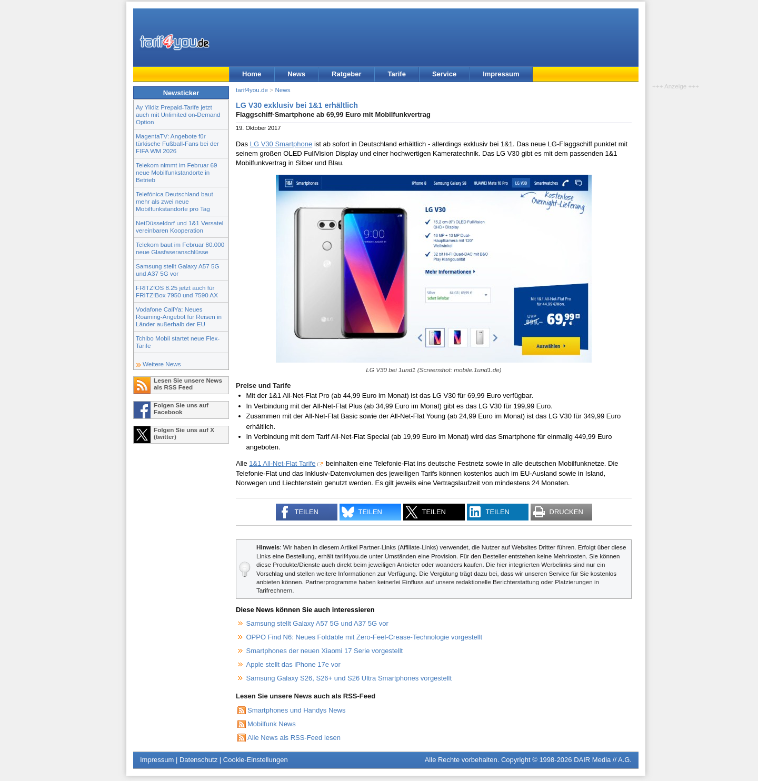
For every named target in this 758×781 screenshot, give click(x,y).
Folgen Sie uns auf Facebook (181, 408)
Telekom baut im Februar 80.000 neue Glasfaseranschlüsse (180, 248)
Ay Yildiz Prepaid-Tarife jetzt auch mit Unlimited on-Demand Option (178, 114)
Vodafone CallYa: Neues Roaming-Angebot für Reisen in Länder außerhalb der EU (179, 316)
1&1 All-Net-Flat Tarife (282, 463)
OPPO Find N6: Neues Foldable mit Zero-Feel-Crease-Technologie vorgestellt (364, 637)
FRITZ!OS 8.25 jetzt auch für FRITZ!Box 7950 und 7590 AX (177, 291)
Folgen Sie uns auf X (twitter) (184, 433)
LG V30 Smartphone (281, 144)
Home (251, 74)
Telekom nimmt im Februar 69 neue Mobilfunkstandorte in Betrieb (176, 172)
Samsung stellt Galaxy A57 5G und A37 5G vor (178, 270)
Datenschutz (198, 760)
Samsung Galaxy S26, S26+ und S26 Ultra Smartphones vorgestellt (349, 678)
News (296, 74)
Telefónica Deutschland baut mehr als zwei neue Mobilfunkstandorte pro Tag (174, 201)
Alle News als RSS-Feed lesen (294, 738)
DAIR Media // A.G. (603, 760)
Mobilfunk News (271, 724)
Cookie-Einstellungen (255, 760)
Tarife (396, 74)
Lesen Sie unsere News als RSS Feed (188, 383)
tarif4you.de (252, 89)
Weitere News (162, 364)
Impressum (501, 74)
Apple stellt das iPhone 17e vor (293, 664)
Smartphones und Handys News (296, 710)
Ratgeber (346, 74)
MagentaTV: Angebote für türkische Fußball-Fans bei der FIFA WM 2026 (177, 143)
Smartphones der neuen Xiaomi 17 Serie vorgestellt (324, 651)
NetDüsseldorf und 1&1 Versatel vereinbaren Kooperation (179, 226)
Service (444, 74)
